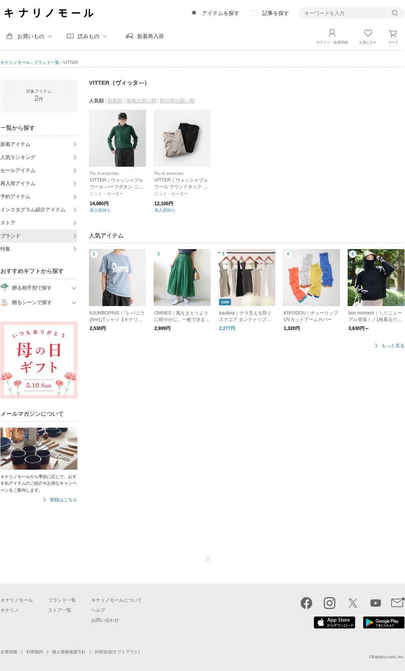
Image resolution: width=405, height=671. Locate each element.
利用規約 (34, 651)
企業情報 (8, 651)
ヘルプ (98, 610)
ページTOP (208, 558)
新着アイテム (15, 144)
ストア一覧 (59, 610)
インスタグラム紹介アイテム (32, 210)
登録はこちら (63, 499)
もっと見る (393, 345)
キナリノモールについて (116, 600)
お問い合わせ (105, 620)
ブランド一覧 (46, 62)
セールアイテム (17, 170)
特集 (5, 249)
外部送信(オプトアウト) (117, 651)
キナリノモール (15, 62)
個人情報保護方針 (69, 651)
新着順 (114, 101)
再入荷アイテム (17, 183)
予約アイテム (15, 196)
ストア (7, 223)
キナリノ (9, 610)
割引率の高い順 (177, 101)
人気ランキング (17, 157)
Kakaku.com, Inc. (388, 656)
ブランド (10, 236)
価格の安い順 (141, 101)
